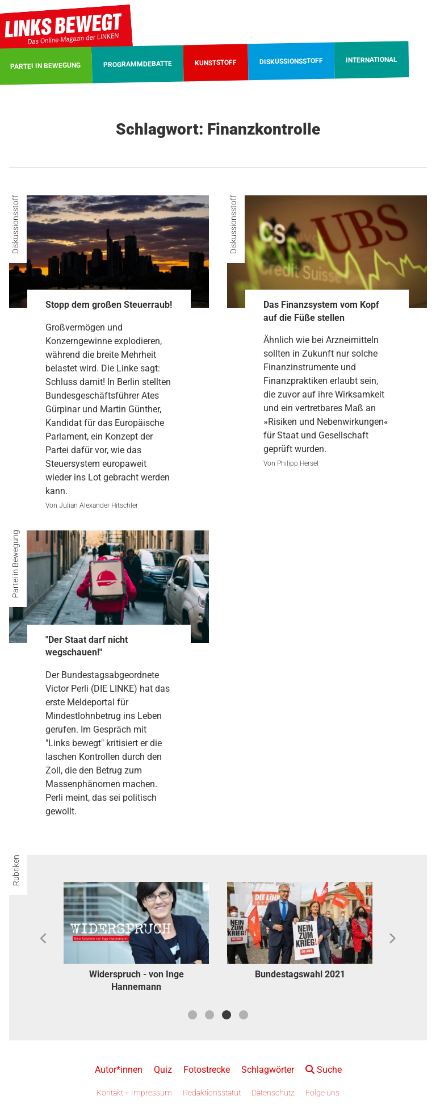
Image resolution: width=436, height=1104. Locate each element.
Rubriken (15, 870)
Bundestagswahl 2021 (300, 974)
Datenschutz (273, 1092)
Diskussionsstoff (15, 224)
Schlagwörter (267, 1069)
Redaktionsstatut (212, 1092)
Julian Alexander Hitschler (98, 505)
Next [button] (392, 938)
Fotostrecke (206, 1069)
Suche (323, 1069)
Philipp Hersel (297, 463)
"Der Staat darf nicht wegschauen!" (86, 646)
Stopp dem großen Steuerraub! (108, 304)
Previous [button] (44, 938)
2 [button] (209, 1015)
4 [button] (243, 1015)
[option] (136, 939)
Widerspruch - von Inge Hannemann (136, 980)
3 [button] (226, 1015)
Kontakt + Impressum (134, 1092)
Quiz (163, 1069)
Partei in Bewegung (15, 564)
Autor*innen (118, 1069)
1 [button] (192, 1015)
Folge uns (322, 1092)
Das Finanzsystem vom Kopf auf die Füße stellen (321, 311)
